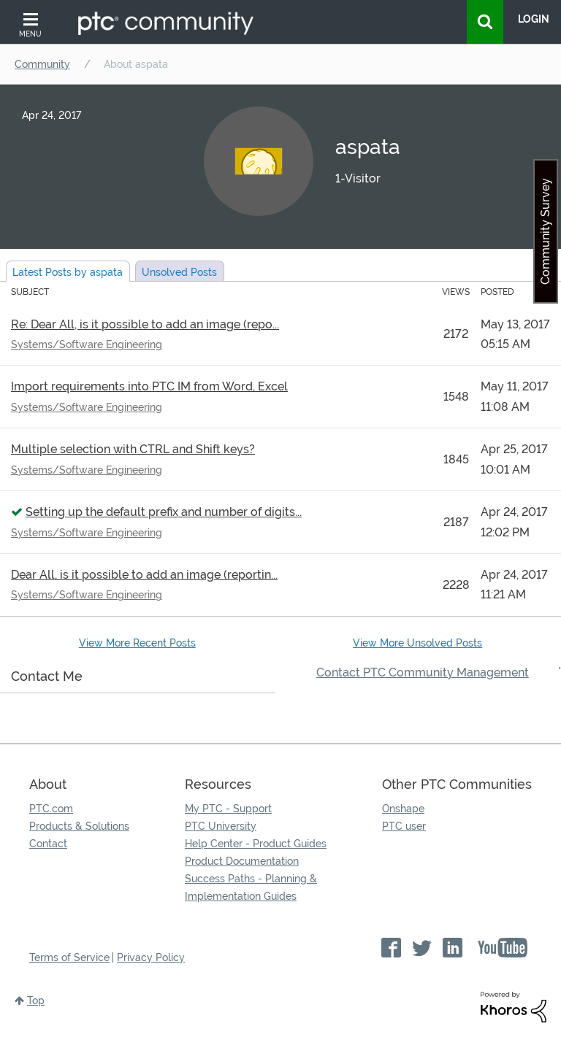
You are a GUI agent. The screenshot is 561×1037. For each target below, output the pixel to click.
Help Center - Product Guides (256, 843)
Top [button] (36, 1000)
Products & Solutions (79, 826)
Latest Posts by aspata (67, 272)
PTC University (220, 826)
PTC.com (51, 808)
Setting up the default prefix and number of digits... (164, 512)
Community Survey (545, 231)
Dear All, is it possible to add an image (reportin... (144, 575)
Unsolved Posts (179, 272)
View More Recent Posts (137, 643)
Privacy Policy (151, 957)
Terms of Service (69, 957)
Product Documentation (242, 861)
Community (42, 64)
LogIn (533, 19)
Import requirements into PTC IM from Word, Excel (149, 386)
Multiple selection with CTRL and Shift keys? (133, 449)
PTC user (404, 826)
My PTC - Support (228, 808)
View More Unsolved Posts (417, 643)
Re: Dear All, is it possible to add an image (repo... (145, 324)
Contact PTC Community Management (422, 672)
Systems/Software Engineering (86, 344)
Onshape (403, 808)
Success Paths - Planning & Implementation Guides (251, 887)
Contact (48, 843)
